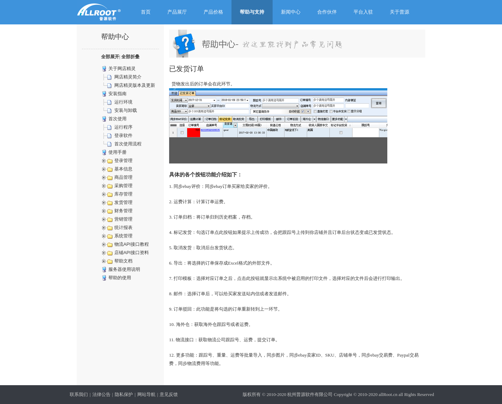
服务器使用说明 (124, 269)
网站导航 (146, 394)
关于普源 (399, 12)
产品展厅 (177, 12)
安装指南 (117, 93)
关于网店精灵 (122, 68)
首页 (146, 12)
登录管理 (123, 160)
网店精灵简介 (128, 76)
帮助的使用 (119, 277)
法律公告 (101, 394)
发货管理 (123, 202)
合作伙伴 (327, 12)
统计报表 (123, 227)
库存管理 (123, 194)
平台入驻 (363, 12)
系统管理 (123, 235)
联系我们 (79, 394)
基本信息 (123, 168)
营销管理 (123, 219)
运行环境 (123, 102)
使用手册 (117, 152)
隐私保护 (124, 394)
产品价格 (213, 12)
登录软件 (123, 135)
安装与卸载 (125, 110)
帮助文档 (123, 261)
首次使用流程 (128, 143)
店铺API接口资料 (131, 252)
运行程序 (123, 127)
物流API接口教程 (131, 244)
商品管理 (123, 177)
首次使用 (117, 118)
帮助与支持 (252, 12)
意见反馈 (169, 394)
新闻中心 (291, 12)
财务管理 (123, 210)
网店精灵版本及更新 (134, 85)
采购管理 (123, 185)
